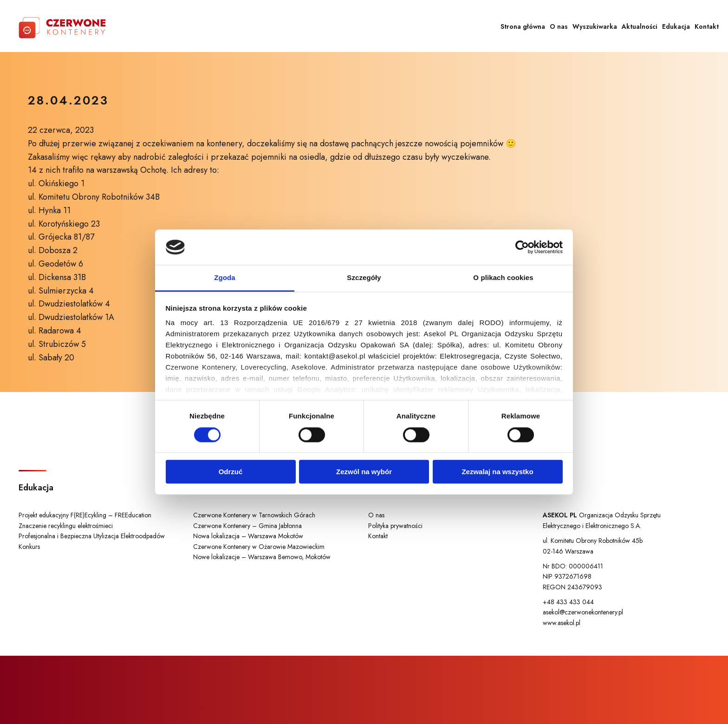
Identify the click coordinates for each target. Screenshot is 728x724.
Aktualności (639, 26)
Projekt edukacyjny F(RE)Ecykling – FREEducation (85, 515)
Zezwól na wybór (364, 472)
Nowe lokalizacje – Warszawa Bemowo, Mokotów (262, 556)
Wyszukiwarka (594, 26)
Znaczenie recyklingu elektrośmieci (66, 525)
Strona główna (522, 26)
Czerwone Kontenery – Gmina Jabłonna (247, 525)
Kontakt (707, 26)
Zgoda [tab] (224, 278)
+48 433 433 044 (568, 602)
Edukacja (676, 26)
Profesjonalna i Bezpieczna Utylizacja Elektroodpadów (92, 536)
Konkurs (29, 546)
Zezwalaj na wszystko (497, 472)
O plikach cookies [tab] (503, 278)
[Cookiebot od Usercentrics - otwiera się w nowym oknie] (522, 247)
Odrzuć (231, 472)
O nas (559, 26)
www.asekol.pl (561, 622)
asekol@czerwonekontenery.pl (583, 612)
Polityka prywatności (395, 525)
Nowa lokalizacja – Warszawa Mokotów (248, 536)
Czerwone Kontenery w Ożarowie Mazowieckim (259, 546)
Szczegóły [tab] (364, 278)
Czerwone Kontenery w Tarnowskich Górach (254, 515)
